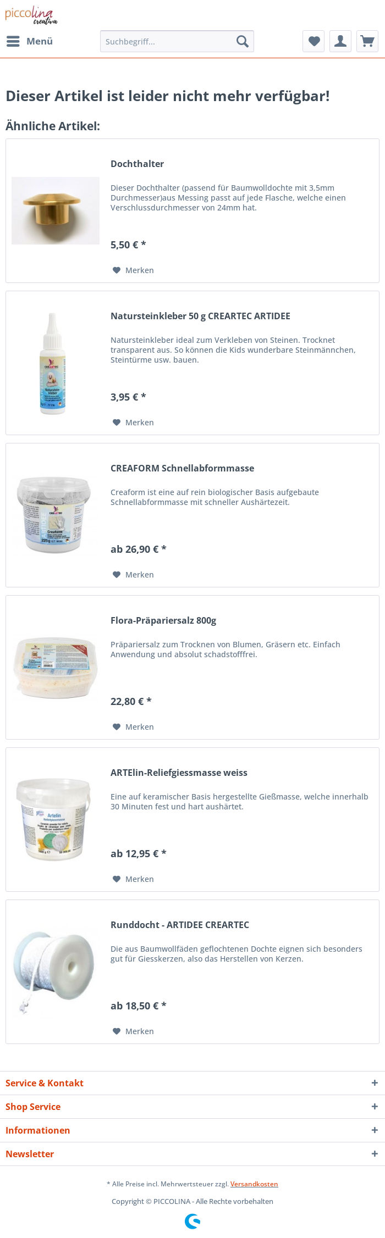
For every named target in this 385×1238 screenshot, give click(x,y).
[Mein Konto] (340, 41)
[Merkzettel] (313, 41)
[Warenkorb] (367, 41)
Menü (30, 39)
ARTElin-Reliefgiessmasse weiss (179, 773)
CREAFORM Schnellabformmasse (182, 468)
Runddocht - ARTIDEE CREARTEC (180, 925)
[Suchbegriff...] (177, 41)
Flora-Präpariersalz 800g (163, 620)
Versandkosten (254, 1184)
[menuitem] (29, 41)
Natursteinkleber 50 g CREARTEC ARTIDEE (200, 316)
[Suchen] (242, 41)
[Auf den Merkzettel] (133, 270)
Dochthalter (137, 164)
